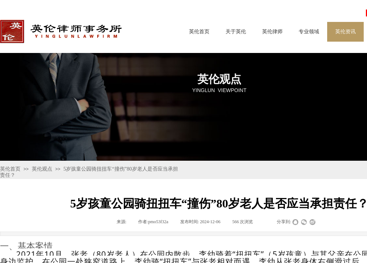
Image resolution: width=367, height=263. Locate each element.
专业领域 (309, 31)
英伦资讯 (345, 31)
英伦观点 (42, 169)
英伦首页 (199, 31)
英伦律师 (272, 31)
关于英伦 (236, 31)
